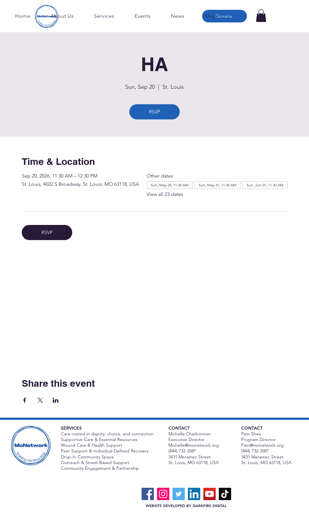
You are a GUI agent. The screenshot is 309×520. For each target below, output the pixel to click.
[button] (261, 15)
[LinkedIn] (194, 494)
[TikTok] (225, 494)
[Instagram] (163, 494)
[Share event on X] (40, 400)
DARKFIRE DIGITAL (210, 505)
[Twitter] (178, 494)
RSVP (154, 112)
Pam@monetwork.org (262, 445)
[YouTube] (209, 494)
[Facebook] (148, 494)
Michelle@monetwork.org (193, 445)
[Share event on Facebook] (25, 400)
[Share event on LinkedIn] (56, 400)
